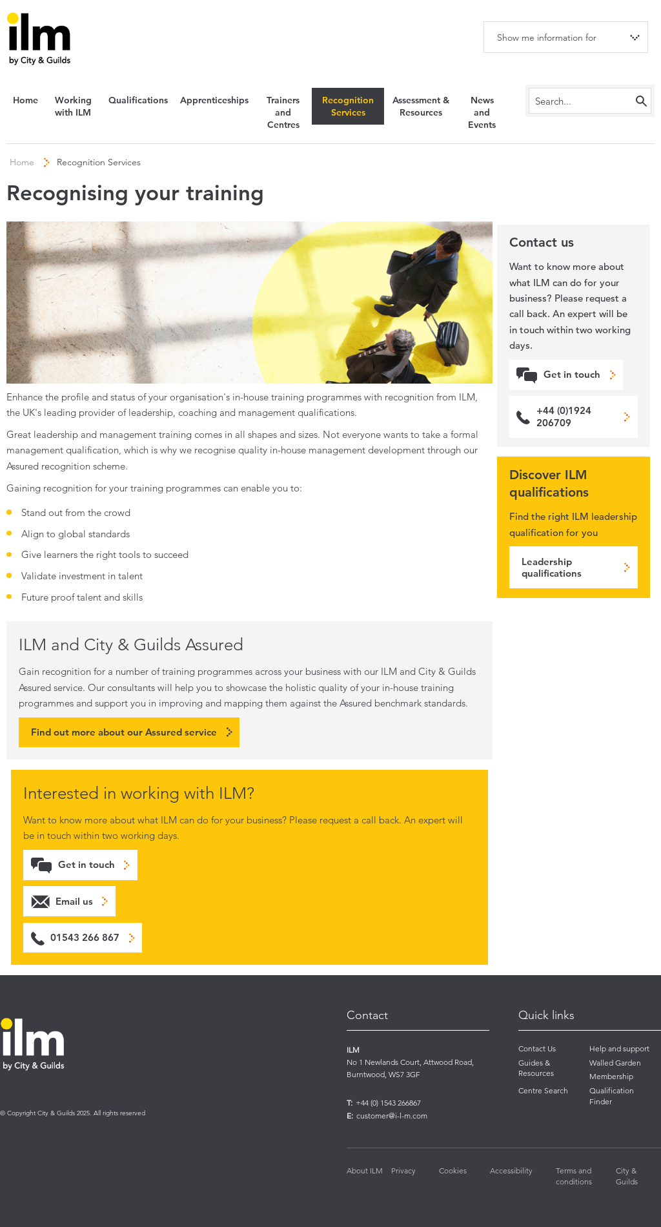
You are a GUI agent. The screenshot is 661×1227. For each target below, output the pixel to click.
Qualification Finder (611, 1096)
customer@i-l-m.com (391, 1115)
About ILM (365, 1170)
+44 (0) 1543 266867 (388, 1103)
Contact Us (537, 1048)
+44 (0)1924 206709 (563, 416)
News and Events (482, 112)
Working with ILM (73, 106)
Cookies (453, 1170)
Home (25, 100)
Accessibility (511, 1170)
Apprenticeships (214, 100)
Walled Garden (615, 1062)
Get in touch (86, 864)
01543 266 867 (84, 937)
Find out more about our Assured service (124, 732)
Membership (611, 1076)
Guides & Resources (536, 1068)
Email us (74, 901)
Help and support (619, 1048)
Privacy (403, 1170)
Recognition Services (348, 106)
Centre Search (543, 1090)
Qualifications (138, 100)
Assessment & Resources (420, 106)
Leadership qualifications (552, 567)
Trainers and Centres (283, 112)
